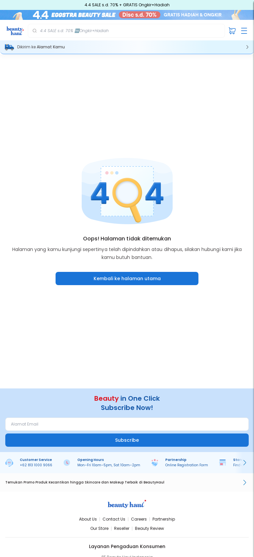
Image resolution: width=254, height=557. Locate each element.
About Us (88, 519)
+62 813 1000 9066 (36, 465)
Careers (139, 519)
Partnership (163, 519)
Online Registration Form (186, 465)
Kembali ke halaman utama (127, 278)
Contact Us (114, 519)
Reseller (121, 528)
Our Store (99, 528)
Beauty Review (149, 528)
